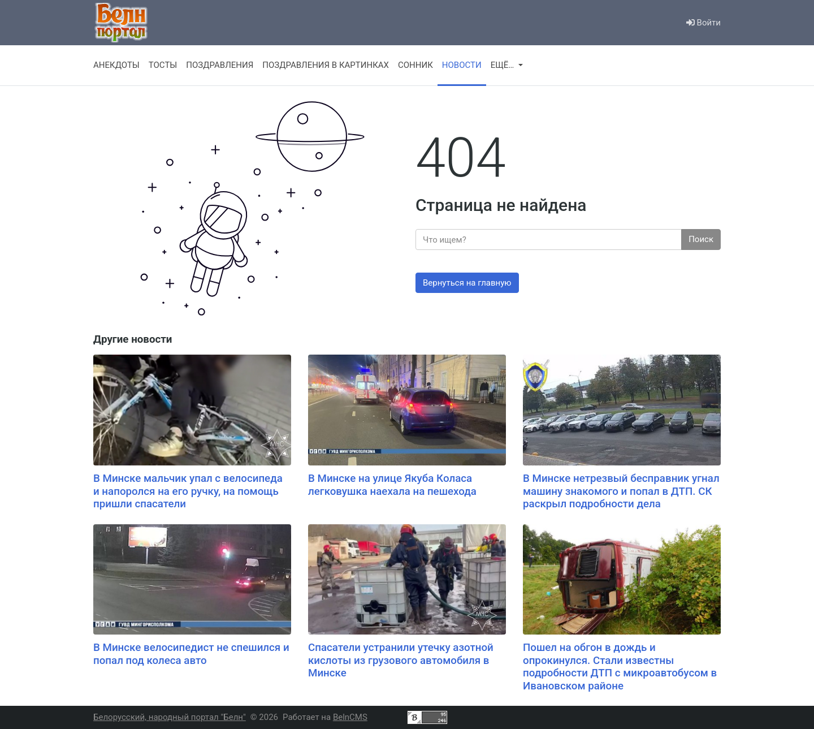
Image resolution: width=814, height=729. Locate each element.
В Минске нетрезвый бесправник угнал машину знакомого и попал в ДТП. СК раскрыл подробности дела (621, 491)
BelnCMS (350, 717)
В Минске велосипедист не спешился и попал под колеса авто (191, 654)
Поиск (701, 239)
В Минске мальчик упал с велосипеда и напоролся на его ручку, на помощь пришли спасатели (188, 491)
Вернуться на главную (467, 283)
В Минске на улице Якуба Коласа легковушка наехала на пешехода (392, 485)
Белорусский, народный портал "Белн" (169, 717)
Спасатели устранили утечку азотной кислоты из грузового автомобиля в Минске (400, 660)
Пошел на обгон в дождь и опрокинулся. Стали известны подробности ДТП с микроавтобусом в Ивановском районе (620, 666)
